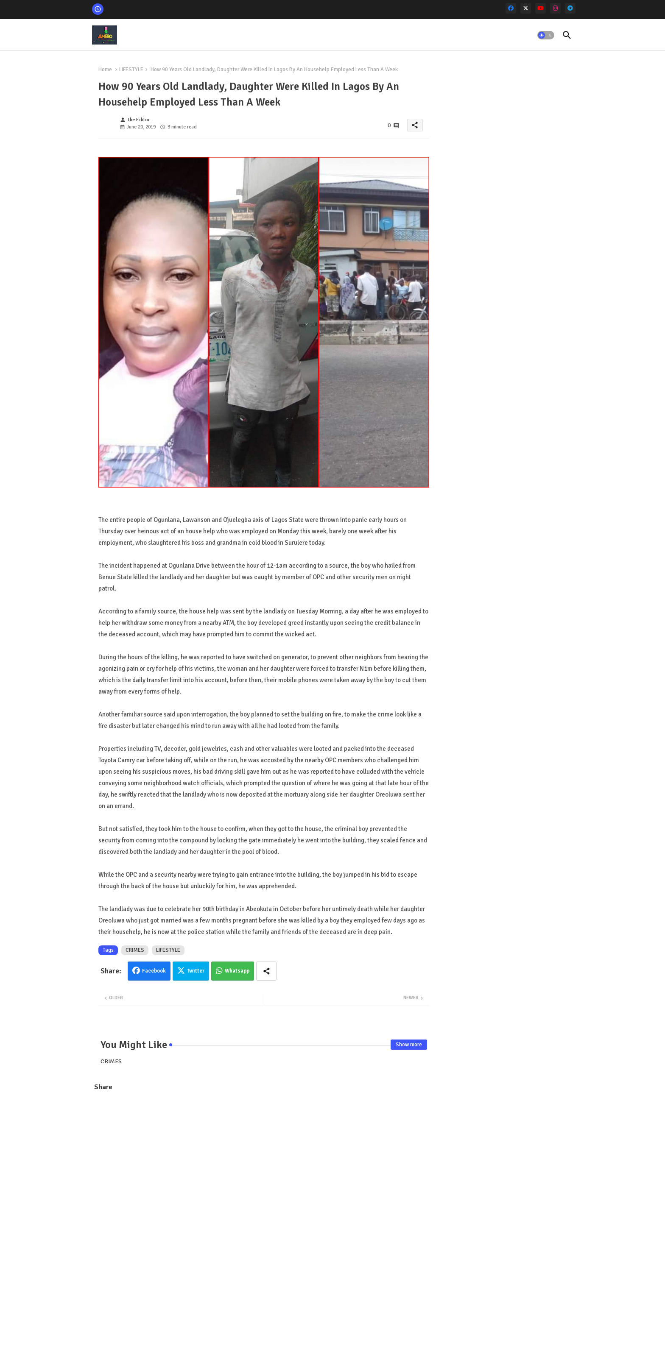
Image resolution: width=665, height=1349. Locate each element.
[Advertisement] (263, 1160)
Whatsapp (237, 970)
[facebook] (511, 8)
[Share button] (266, 971)
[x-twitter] (525, 8)
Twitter (195, 970)
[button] (545, 35)
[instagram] (555, 8)
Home (105, 69)
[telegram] (570, 8)
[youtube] (540, 8)
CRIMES (135, 950)
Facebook (154, 970)
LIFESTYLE (131, 69)
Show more (409, 1044)
